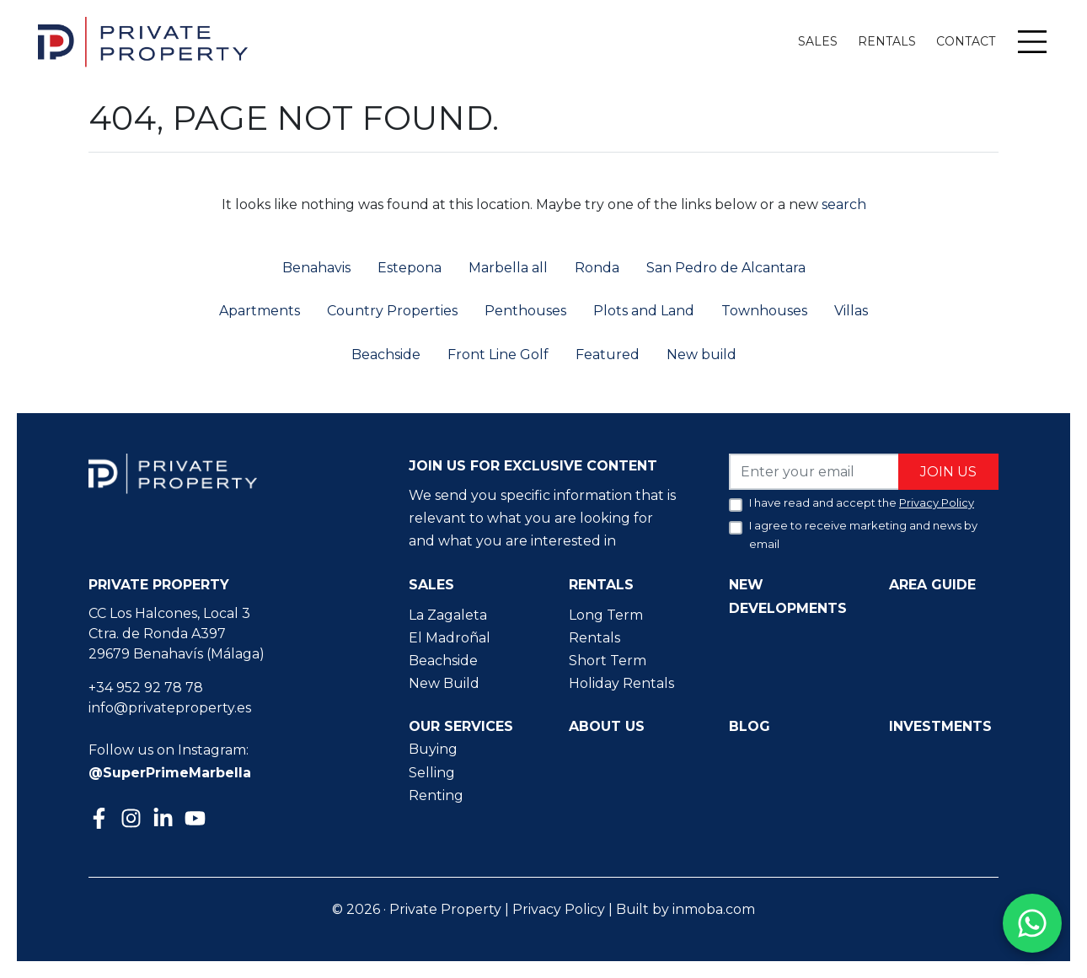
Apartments (259, 311)
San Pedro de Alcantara (726, 268)
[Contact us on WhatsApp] (1032, 923)
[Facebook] (101, 819)
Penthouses (525, 311)
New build (701, 355)
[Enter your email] (814, 472)
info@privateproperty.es (169, 708)
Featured (608, 355)
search (842, 204)
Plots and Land (643, 311)
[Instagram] (133, 816)
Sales (818, 41)
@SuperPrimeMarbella (169, 773)
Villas (851, 311)
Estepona (410, 268)
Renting (436, 795)
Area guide (932, 585)
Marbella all (508, 268)
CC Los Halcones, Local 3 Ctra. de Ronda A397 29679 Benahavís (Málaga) (176, 633)
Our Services (461, 726)
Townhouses (764, 311)
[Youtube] (197, 819)
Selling (432, 773)
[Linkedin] (165, 819)
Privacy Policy (558, 909)
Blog (749, 726)
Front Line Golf (498, 355)
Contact (965, 41)
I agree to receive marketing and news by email (863, 535)
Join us (948, 472)
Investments (940, 726)
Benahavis (316, 268)
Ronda (597, 268)
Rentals (887, 41)
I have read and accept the (861, 502)
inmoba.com (713, 909)
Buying (433, 749)
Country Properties (392, 311)
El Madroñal (449, 638)
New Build (444, 683)
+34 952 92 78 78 (145, 688)
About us (607, 726)
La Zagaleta (448, 615)
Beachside (385, 355)
